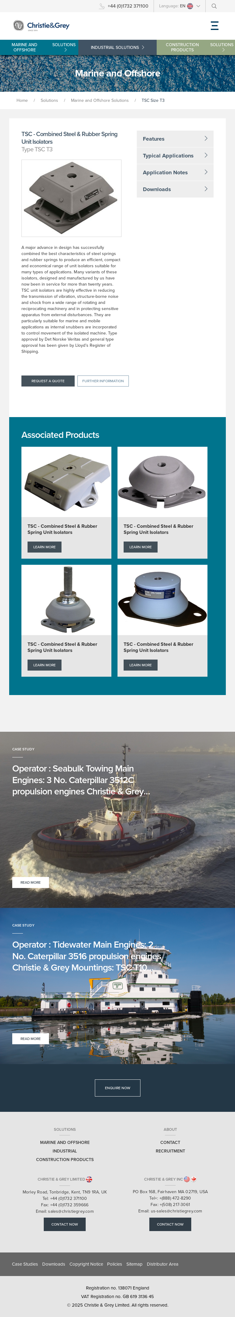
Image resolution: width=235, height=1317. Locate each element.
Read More (31, 882)
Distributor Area (162, 1264)
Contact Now (64, 1224)
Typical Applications (175, 155)
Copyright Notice (86, 1264)
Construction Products (200, 47)
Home (22, 100)
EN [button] (186, 6)
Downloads (175, 189)
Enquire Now (117, 1088)
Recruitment (170, 1151)
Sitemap (134, 1264)
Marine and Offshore (45, 47)
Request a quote (48, 381)
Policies (114, 1264)
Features (175, 138)
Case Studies (25, 1264)
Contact (170, 1142)
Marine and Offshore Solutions (100, 100)
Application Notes (175, 172)
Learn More (44, 547)
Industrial (117, 47)
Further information (103, 381)
